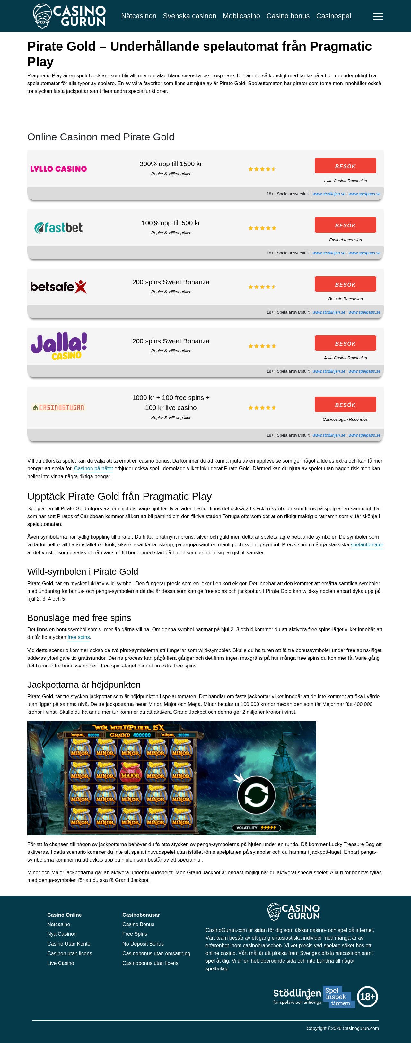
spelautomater (367, 544)
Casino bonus (288, 16)
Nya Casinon (62, 934)
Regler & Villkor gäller (171, 174)
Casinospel (333, 16)
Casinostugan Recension (345, 419)
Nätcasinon (139, 16)
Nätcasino (58, 924)
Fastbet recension (345, 239)
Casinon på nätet (93, 468)
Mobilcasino (241, 16)
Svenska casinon (189, 16)
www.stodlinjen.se (329, 193)
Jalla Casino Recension (345, 357)
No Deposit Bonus (143, 944)
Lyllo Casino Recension (345, 180)
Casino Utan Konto (68, 944)
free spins (78, 637)
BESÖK (345, 166)
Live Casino (60, 963)
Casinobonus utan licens (150, 963)
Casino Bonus (138, 924)
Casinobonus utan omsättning (156, 953)
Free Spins (134, 934)
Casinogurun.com (361, 1028)
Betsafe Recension (345, 298)
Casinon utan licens (69, 953)
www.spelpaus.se (364, 193)
